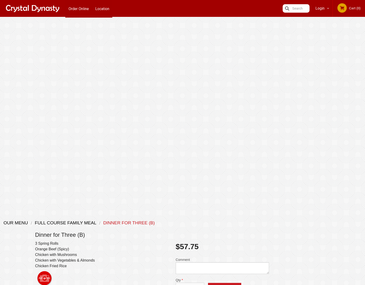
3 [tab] (331, 135)
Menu (170, 222)
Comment (222, 74)
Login (320, 8)
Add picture (45, 87)
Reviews (211, 228)
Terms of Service (190, 282)
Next (361, 102)
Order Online (79, 8)
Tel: (259, 234)
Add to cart (224, 97)
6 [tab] (352, 135)
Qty (190, 93)
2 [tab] (324, 135)
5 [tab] (345, 135)
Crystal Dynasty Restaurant (100, 216)
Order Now (335, 28)
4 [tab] (338, 135)
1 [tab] (317, 135)
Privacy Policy (165, 282)
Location (103, 8)
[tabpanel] (335, 102)
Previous (308, 102)
